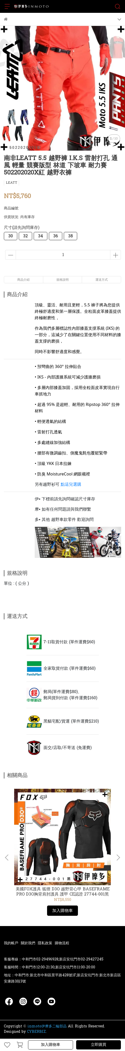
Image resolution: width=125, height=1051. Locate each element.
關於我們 (28, 943)
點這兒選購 (71, 484)
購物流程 (62, 943)
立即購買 (98, 1044)
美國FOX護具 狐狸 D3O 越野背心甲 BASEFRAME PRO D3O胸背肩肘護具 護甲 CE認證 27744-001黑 (63, 892)
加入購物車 (50, 1044)
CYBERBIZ (36, 1031)
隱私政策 (45, 943)
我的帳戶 (11, 943)
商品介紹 (23, 280)
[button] (118, 857)
